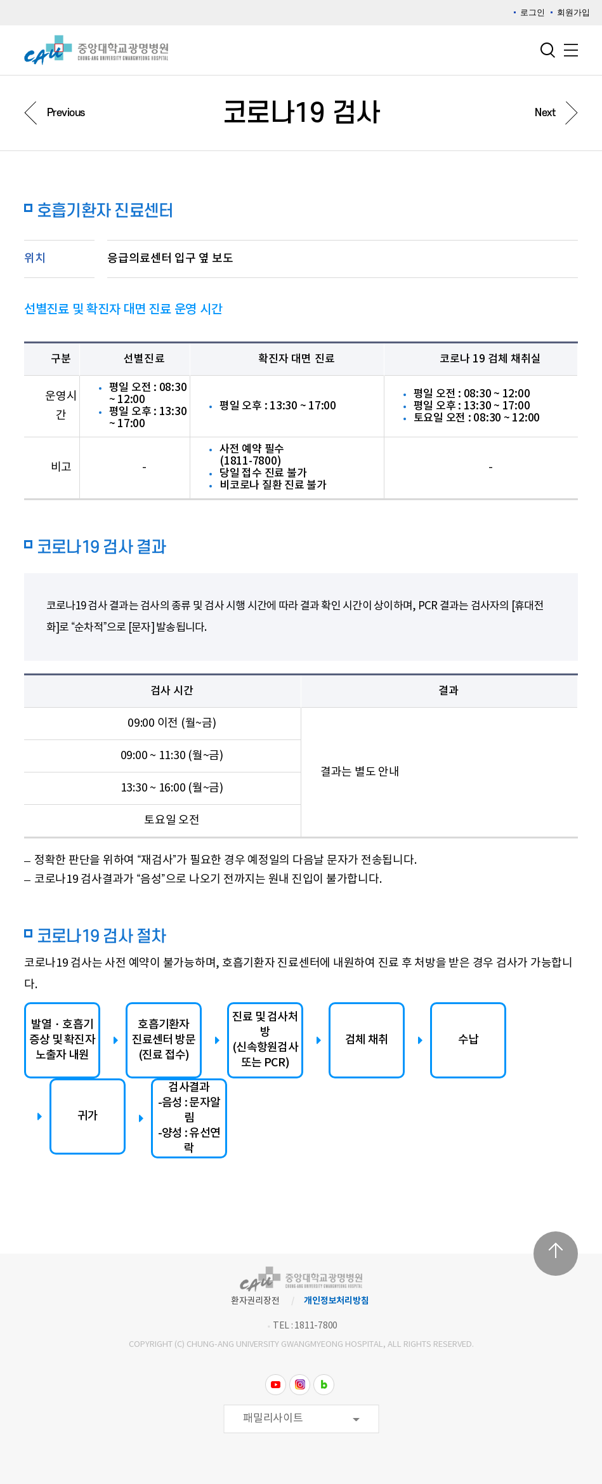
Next (545, 113)
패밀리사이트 (273, 1418)
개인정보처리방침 (336, 1300)
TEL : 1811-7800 (305, 1326)
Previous (66, 113)
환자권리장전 (255, 1301)
